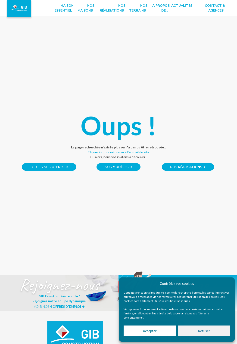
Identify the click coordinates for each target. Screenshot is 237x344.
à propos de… (161, 8)
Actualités (181, 5)
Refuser (204, 331)
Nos (118, 167)
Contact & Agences (215, 8)
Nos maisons (86, 8)
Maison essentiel (64, 8)
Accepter (150, 331)
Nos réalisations (112, 8)
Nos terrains (138, 8)
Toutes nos (49, 167)
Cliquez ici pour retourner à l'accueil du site (118, 152)
